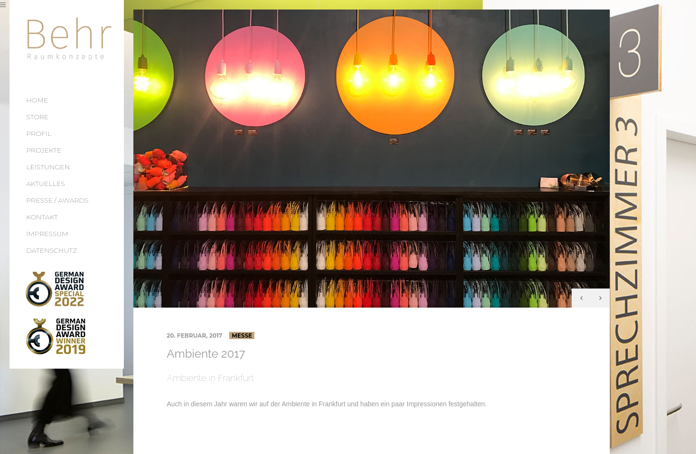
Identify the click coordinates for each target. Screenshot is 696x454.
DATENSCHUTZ (51, 250)
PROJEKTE (43, 150)
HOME (37, 100)
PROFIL (38, 133)
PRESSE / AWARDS (57, 200)
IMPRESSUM (47, 233)
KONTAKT (42, 217)
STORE (37, 117)
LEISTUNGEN (48, 167)
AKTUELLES (45, 183)
